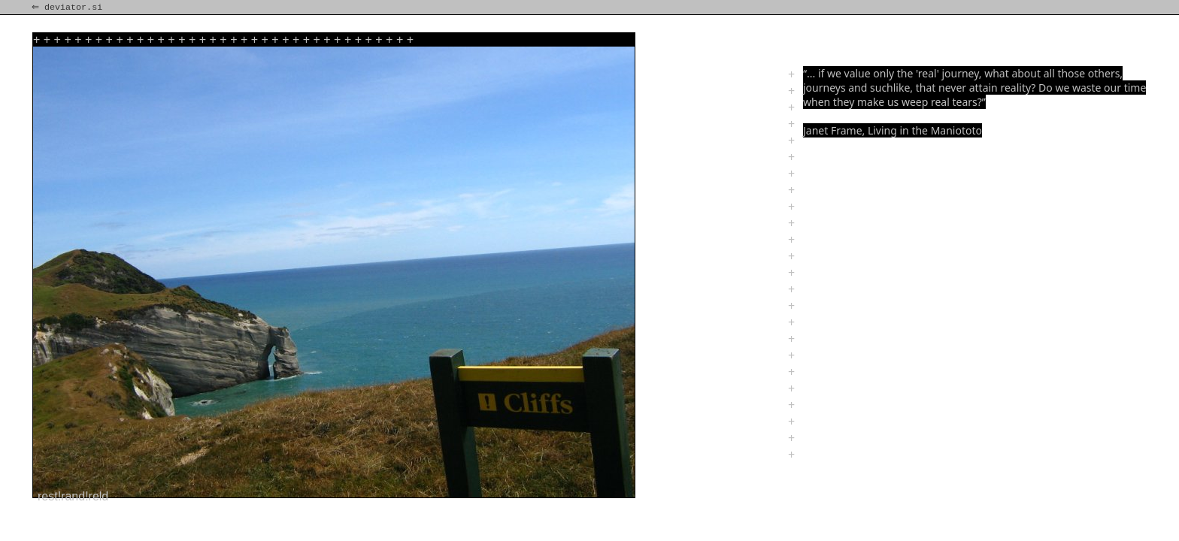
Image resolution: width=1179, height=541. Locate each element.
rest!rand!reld (73, 496)
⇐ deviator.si (68, 8)
